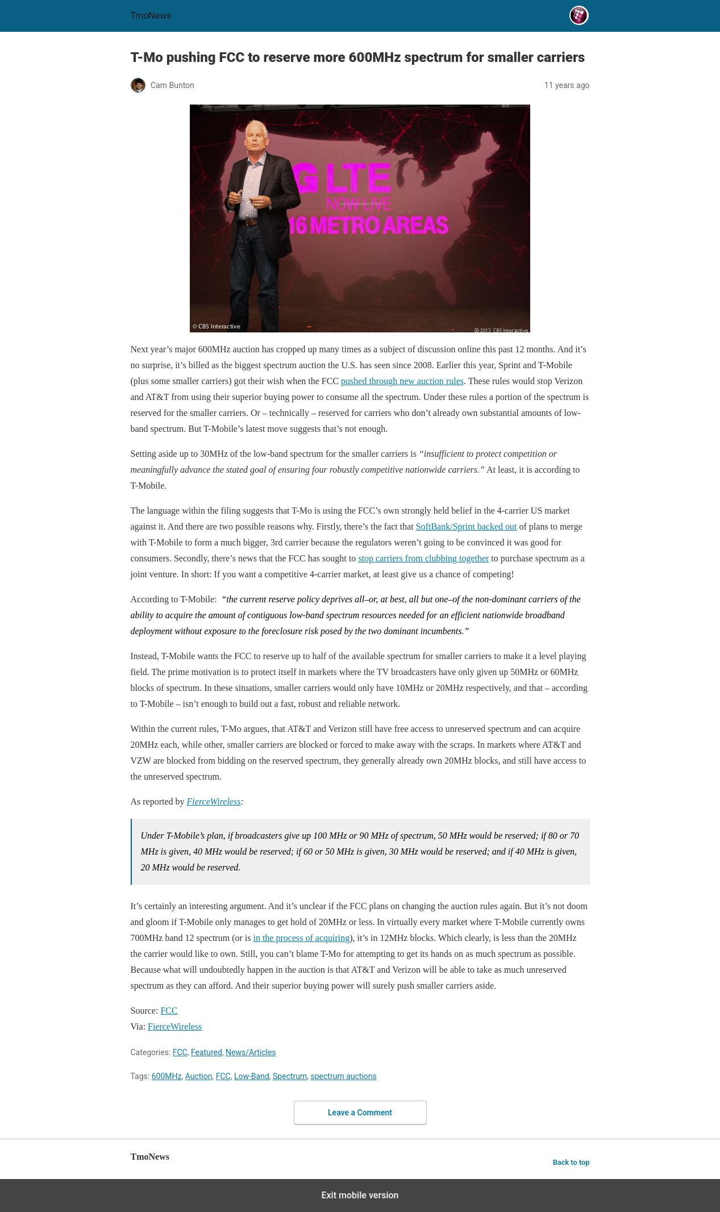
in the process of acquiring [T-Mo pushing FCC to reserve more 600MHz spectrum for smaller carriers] (301, 938)
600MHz (167, 1076)
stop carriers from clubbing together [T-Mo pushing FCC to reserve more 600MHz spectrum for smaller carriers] (423, 558)
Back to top (571, 1162)
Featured (206, 1052)
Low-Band (251, 1076)
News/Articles (251, 1052)
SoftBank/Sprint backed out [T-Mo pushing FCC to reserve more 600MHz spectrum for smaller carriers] (466, 526)
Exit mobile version (359, 1195)
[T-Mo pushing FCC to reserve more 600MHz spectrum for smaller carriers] (360, 218)
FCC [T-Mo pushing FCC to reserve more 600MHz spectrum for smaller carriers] (168, 1010)
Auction (199, 1076)
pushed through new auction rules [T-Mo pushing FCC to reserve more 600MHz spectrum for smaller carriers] (402, 381)
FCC (180, 1052)
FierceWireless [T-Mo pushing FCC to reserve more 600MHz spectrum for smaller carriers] (214, 801)
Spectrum (290, 1076)
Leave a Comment (360, 1112)
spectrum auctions (344, 1076)
